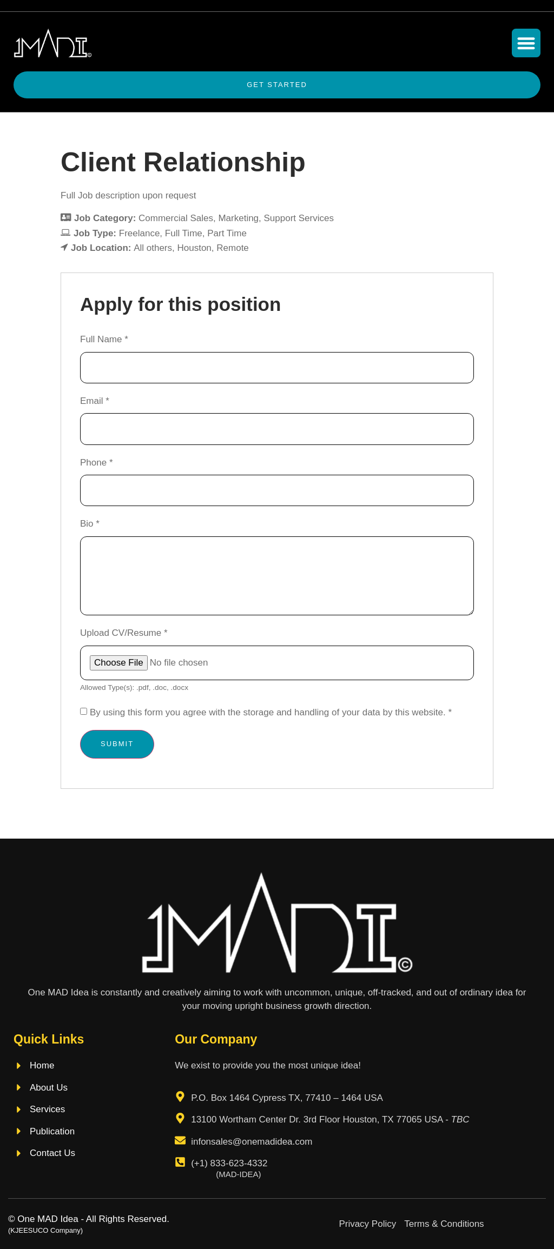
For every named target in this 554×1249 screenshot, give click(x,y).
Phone (96, 462)
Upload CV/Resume (124, 633)
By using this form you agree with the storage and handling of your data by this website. (271, 712)
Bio (90, 524)
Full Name (104, 339)
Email (94, 401)
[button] (526, 43)
